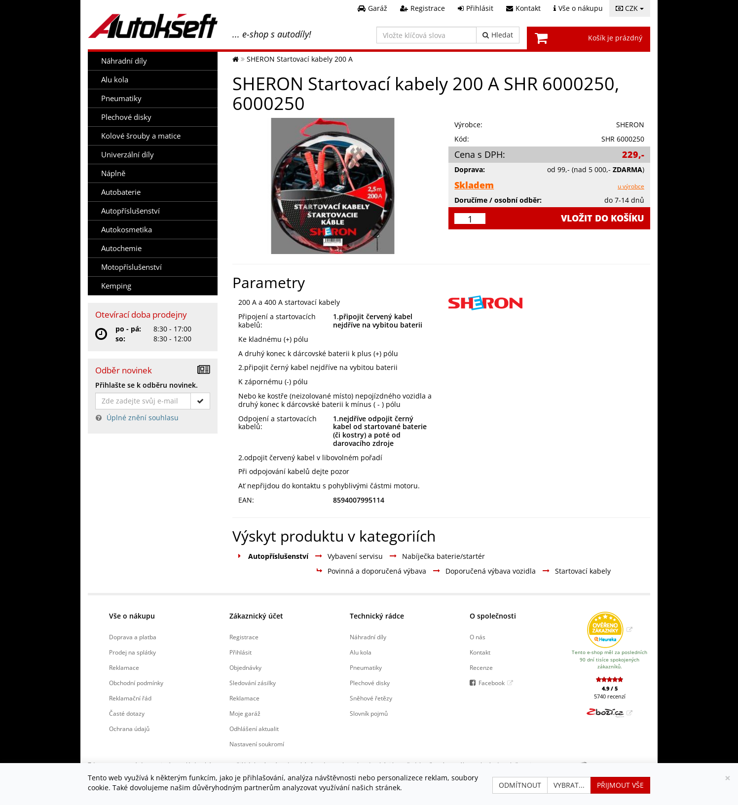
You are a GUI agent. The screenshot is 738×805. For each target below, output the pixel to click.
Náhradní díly (124, 61)
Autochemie (121, 248)
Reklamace (124, 667)
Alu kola (114, 79)
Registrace (243, 637)
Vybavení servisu (355, 556)
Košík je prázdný (615, 37)
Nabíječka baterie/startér (443, 556)
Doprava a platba (132, 637)
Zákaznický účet (256, 616)
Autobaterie (121, 192)
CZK (630, 8)
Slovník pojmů (369, 713)
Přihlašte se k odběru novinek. (146, 385)
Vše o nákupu (132, 616)
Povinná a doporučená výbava (377, 571)
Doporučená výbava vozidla (490, 571)
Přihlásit (240, 652)
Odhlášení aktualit (254, 728)
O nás (477, 637)
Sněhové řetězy (371, 698)
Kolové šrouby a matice (141, 136)
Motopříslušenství (131, 267)
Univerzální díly (127, 154)
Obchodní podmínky (136, 683)
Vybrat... (569, 785)
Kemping (116, 286)
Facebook (492, 683)
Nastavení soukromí (256, 744)
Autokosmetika (126, 229)
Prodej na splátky (132, 652)
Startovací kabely (583, 571)
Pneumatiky (121, 98)
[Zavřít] (728, 778)
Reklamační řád (130, 698)
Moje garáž (244, 713)
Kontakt (480, 652)
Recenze (481, 667)
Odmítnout (520, 785)
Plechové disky (126, 117)
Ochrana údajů (129, 728)
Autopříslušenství (130, 211)
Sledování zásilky (252, 683)
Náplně (113, 173)
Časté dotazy (127, 713)
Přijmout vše (620, 785)
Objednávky (245, 667)
